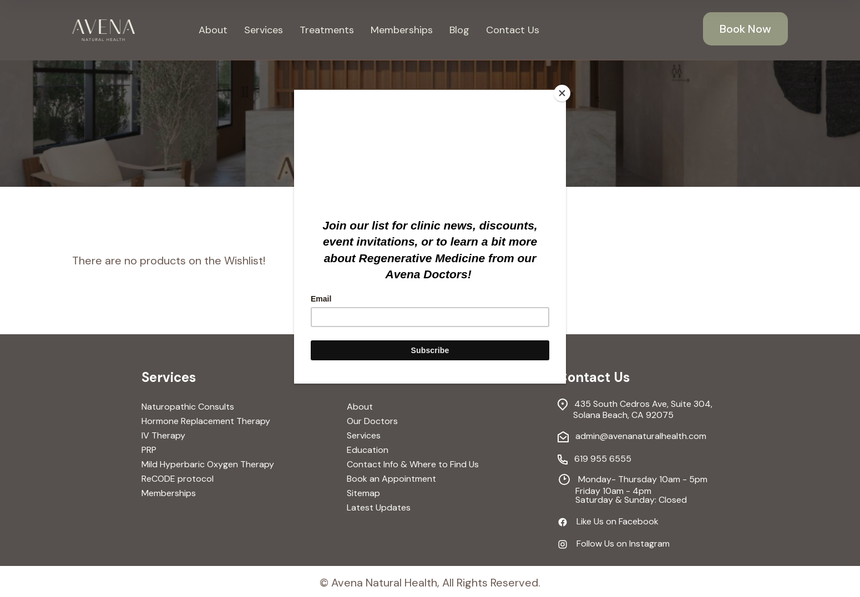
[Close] (563, 92)
